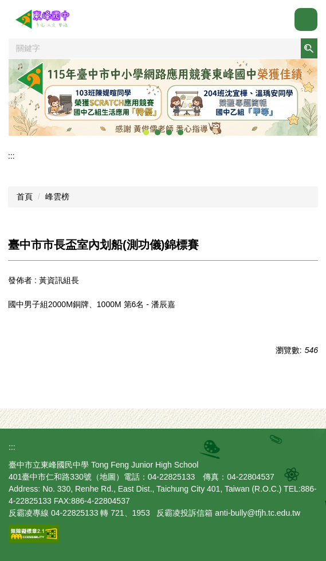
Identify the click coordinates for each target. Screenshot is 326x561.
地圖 (108, 476)
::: (11, 155)
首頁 (25, 196)
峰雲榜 (57, 196)
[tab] (146, 132)
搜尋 (308, 48)
